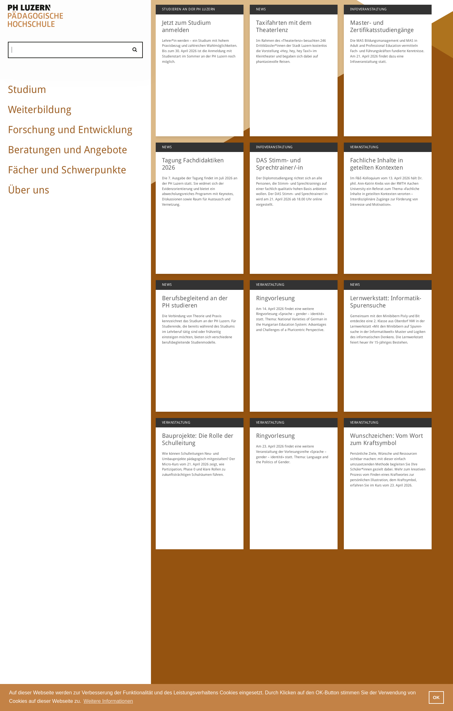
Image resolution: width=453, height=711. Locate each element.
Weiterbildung (39, 110)
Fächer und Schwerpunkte (67, 170)
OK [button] (436, 697)
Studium (27, 89)
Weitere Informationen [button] (108, 701)
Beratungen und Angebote (67, 150)
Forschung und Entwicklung (70, 130)
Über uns (28, 190)
